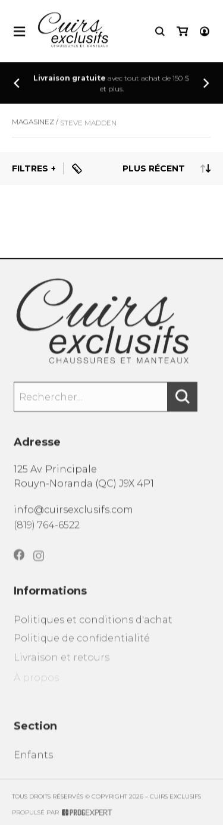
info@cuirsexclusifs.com (73, 514)
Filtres (30, 168)
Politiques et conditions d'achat (93, 628)
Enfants (33, 763)
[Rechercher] (182, 403)
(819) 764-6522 (47, 531)
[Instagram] (38, 566)
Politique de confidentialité (82, 648)
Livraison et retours (61, 668)
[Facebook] (19, 564)
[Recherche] (160, 32)
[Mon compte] (204, 32)
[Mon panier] (182, 32)
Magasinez (33, 126)
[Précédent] (17, 84)
